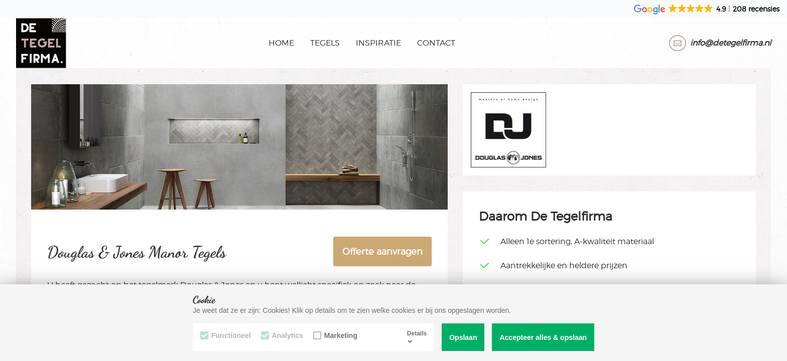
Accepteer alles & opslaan (543, 337)
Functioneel (225, 335)
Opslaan (463, 337)
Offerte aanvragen (382, 251)
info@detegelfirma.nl (730, 43)
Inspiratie (378, 43)
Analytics (282, 335)
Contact (436, 43)
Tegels (325, 43)
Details (417, 336)
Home (281, 43)
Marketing (335, 335)
